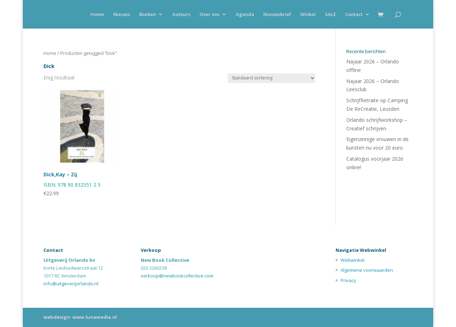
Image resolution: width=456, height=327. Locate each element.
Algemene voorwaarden (367, 270)
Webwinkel (352, 260)
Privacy (348, 280)
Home (97, 14)
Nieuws (121, 14)
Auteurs (181, 14)
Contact (354, 14)
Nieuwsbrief (277, 14)
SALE (330, 14)
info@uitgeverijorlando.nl (70, 283)
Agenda (245, 14)
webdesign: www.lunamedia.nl (80, 317)
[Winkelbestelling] (271, 78)
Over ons (209, 14)
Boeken (147, 14)
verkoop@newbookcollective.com (177, 275)
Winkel (308, 14)
